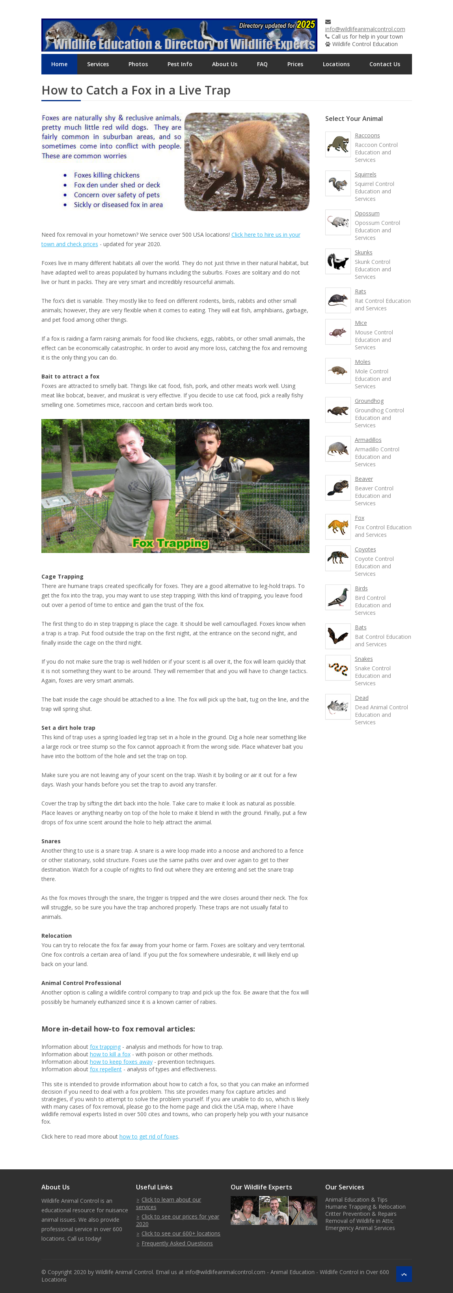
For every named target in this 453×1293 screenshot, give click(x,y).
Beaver (364, 478)
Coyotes (365, 549)
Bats (361, 627)
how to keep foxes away (121, 1061)
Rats (360, 291)
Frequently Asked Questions (177, 1243)
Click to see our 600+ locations (181, 1233)
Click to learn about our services (168, 1203)
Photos (138, 64)
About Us (224, 64)
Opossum (367, 213)
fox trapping (105, 1046)
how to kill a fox (110, 1054)
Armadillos (368, 439)
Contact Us (384, 64)
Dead (362, 697)
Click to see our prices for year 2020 (178, 1220)
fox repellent (106, 1069)
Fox (359, 517)
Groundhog (369, 400)
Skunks (364, 252)
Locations (336, 64)
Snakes (364, 658)
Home (59, 64)
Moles (363, 361)
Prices (295, 64)
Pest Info (180, 64)
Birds (361, 588)
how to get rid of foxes (148, 1136)
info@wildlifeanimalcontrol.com (365, 29)
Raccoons (367, 135)
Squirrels (366, 174)
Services (98, 64)
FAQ (262, 64)
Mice (361, 322)
